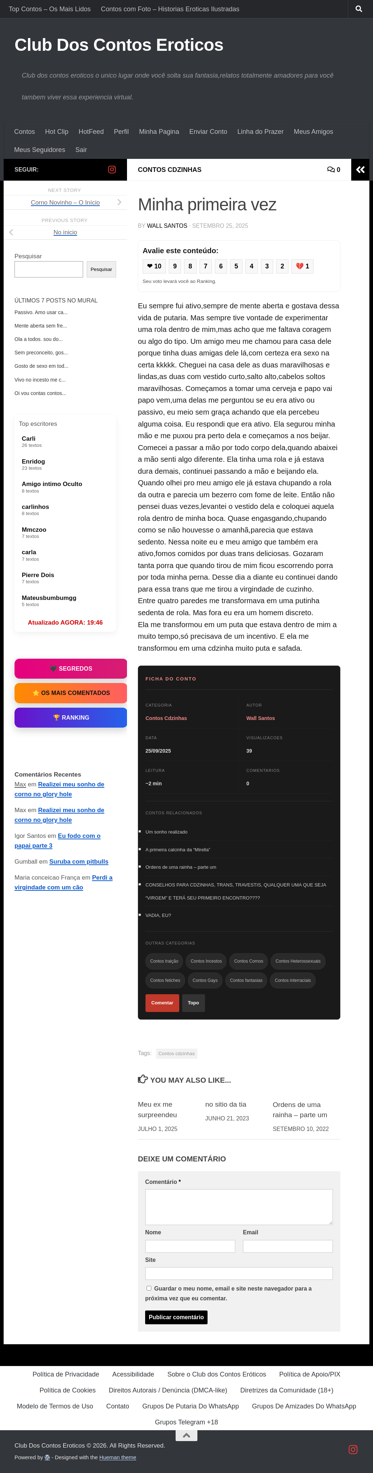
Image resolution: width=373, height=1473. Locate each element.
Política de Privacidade (66, 1374)
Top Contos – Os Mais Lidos (50, 9)
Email (250, 1232)
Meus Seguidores (39, 149)
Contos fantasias (246, 980)
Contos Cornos (248, 961)
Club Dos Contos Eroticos (119, 44)
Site (150, 1260)
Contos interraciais (293, 980)
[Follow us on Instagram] (111, 169)
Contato (117, 1406)
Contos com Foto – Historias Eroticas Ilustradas (170, 9)
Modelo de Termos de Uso (55, 1406)
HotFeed (91, 131)
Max (20, 784)
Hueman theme (117, 1457)
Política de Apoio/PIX (309, 1374)
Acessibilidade (133, 1374)
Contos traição (164, 961)
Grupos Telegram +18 (186, 1422)
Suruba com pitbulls (78, 861)
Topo (193, 1002)
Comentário (163, 1182)
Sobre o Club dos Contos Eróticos (216, 1374)
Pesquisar (28, 256)
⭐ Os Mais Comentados (71, 693)
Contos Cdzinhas (169, 169)
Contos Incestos (206, 961)
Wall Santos (167, 226)
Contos (24, 131)
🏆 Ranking (71, 718)
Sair (81, 149)
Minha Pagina (159, 131)
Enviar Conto (208, 131)
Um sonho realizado (166, 832)
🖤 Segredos (71, 669)
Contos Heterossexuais (297, 961)
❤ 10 (154, 266)
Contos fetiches (165, 980)
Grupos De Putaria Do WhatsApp (190, 1406)
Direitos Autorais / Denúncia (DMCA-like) (168, 1390)
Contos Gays (205, 980)
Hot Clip (56, 131)
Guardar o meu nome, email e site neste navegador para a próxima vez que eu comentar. (228, 1293)
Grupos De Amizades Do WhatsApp (304, 1406)
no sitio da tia (225, 1104)
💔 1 (302, 266)
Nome (153, 1232)
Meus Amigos (313, 131)
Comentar (162, 1002)
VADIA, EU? (158, 915)
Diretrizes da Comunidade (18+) (286, 1390)
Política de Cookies (68, 1390)
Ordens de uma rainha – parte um (180, 867)
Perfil (121, 131)
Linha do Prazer (260, 131)
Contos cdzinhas (177, 1053)
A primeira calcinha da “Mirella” (177, 849)
